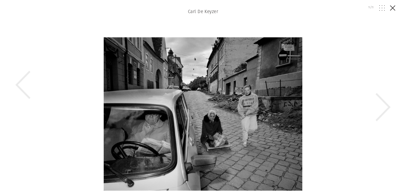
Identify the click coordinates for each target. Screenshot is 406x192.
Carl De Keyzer (203, 11)
